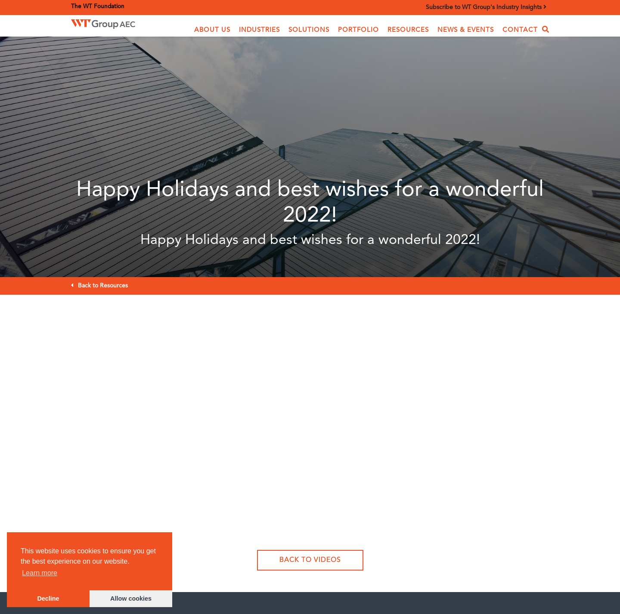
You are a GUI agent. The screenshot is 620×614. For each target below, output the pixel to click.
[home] (116, 24)
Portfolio (358, 30)
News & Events (465, 30)
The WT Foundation (97, 6)
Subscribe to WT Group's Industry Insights (486, 7)
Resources (408, 30)
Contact (520, 30)
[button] (212, 30)
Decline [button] (48, 598)
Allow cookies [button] (131, 598)
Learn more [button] (39, 573)
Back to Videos (310, 560)
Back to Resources (103, 286)
